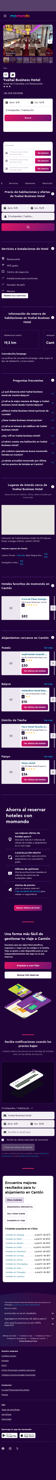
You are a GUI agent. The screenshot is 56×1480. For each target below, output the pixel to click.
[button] (5, 16)
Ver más (48, 648)
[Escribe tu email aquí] (30, 1132)
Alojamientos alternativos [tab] (20, 1207)
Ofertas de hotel (9, 1336)
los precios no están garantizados (26, 1305)
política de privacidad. (29, 1156)
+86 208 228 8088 (13, 93)
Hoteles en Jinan (13, 1268)
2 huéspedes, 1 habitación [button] (20, 110)
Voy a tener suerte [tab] (16, 1214)
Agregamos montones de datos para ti (29, 1318)
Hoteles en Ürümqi (15, 1256)
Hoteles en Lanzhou (15, 1276)
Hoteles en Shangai (15, 1235)
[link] (35, 671)
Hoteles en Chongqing (16, 1264)
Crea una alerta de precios (27, 891)
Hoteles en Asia (26, 1336)
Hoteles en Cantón (38, 1338)
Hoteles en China (43, 1336)
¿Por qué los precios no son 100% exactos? (29, 1324)
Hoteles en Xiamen (14, 1243)
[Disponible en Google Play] (9, 1435)
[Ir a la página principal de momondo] (20, 15)
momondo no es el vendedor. (29, 1313)
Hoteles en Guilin (14, 1247)
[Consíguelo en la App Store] (27, 1435)
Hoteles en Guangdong (16, 1338)
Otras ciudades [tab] (14, 1200)
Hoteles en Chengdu (16, 1272)
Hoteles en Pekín (14, 1239)
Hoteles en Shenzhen (16, 1252)
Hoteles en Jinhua (14, 1260)
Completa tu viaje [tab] (16, 1220)
